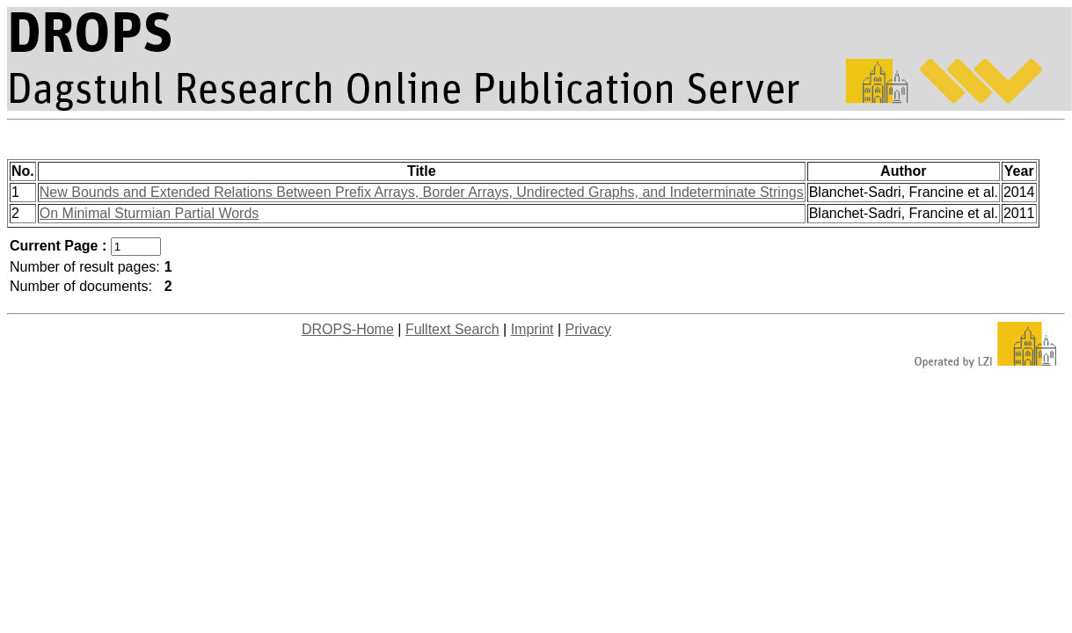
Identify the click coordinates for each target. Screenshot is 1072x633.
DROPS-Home (348, 329)
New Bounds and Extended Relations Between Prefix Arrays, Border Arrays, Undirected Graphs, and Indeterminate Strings (422, 192)
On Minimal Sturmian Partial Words (149, 213)
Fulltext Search (452, 329)
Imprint (532, 329)
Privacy (588, 329)
